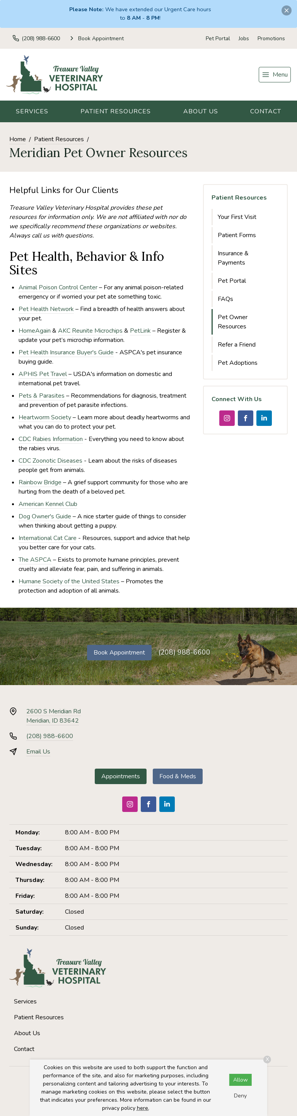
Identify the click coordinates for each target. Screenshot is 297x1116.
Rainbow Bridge (40, 482)
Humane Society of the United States (69, 581)
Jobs (244, 38)
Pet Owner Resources (233, 322)
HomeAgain (35, 330)
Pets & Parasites (42, 395)
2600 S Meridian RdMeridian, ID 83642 (53, 716)
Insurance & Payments (233, 258)
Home (17, 139)
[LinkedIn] (264, 418)
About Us (200, 111)
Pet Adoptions (238, 363)
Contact (265, 111)
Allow (240, 1080)
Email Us (38, 751)
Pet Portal (218, 38)
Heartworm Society (45, 417)
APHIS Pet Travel (43, 374)
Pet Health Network (46, 309)
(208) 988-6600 (184, 652)
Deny (240, 1095)
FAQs (225, 299)
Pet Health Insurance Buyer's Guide (66, 352)
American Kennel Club (48, 504)
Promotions (271, 38)
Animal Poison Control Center (58, 287)
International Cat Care (48, 538)
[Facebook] (245, 418)
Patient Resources (115, 111)
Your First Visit (237, 217)
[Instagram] (227, 418)
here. (143, 1108)
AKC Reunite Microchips (90, 330)
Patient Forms (237, 235)
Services (32, 111)
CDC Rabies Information (51, 439)
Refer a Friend (237, 344)
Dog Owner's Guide (45, 516)
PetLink (140, 330)
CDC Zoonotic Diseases (50, 460)
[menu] (275, 74)
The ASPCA (35, 559)
